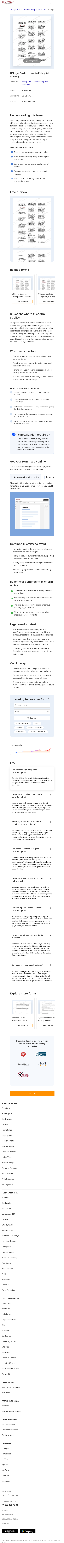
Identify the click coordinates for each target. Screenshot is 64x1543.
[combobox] (32, 705)
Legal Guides (32, 1382)
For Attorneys (7, 1435)
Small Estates (7, 1268)
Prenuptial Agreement (35, 727)
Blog (4, 1325)
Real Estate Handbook (11, 1387)
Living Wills (6, 1246)
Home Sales (7, 1130)
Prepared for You (32, 1401)
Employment (7, 1135)
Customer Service (32, 1298)
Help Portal (6, 1314)
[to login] (55, 3)
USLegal (5, 1448)
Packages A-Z (7, 1184)
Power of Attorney (9, 1257)
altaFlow (5, 1470)
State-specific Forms (10, 1368)
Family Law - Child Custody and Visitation (35, 83)
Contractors (7, 1119)
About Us (6, 1308)
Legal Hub (6, 1303)
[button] (60, 3)
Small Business (8, 1173)
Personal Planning (9, 1168)
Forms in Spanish (9, 1357)
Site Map (5, 1347)
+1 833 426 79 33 (10, 1504)
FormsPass (6, 1454)
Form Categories (32, 1193)
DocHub (5, 1475)
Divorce (37, 723)
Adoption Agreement (22, 723)
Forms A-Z (6, 1284)
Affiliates (5, 1330)
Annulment (19, 727)
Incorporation (8, 1146)
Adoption (6, 1108)
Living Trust (7, 1157)
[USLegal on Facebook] (8, 1495)
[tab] (25, 477)
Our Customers (32, 1419)
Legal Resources (9, 1319)
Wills (4, 1274)
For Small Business (10, 1429)
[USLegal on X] (3, 1495)
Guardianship (20, 732)
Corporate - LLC (8, 1214)
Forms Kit (6, 1374)
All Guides (6, 1392)
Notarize (5, 1406)
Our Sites (32, 1443)
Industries (6, 1352)
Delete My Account (10, 1341)
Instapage (6, 1481)
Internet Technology (10, 1235)
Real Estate (6, 1263)
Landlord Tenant (9, 1151)
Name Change (8, 1162)
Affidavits (6, 1197)
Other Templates (9, 1290)
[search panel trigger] (51, 3)
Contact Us (6, 1336)
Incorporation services (11, 1411)
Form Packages (32, 1103)
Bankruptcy (7, 1113)
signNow (5, 1464)
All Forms (6, 1279)
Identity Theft (7, 1141)
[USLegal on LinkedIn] (12, 1495)
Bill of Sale (6, 1208)
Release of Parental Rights (38, 732)
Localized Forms (8, 1363)
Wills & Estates (8, 1179)
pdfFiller (5, 1459)
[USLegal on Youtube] (17, 1495)
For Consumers (8, 1424)
